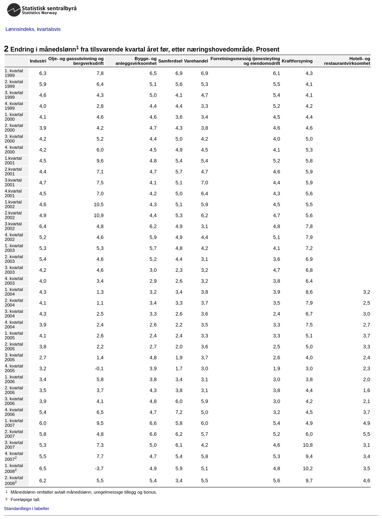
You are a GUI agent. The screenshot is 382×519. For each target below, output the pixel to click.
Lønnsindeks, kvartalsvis (33, 29)
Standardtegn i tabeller (26, 508)
